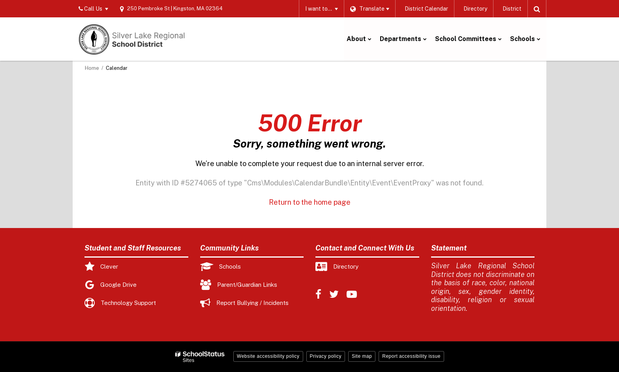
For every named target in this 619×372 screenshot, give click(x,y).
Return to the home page (310, 202)
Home (92, 68)
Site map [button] (362, 356)
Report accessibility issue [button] (411, 356)
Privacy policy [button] (325, 356)
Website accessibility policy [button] (268, 356)
